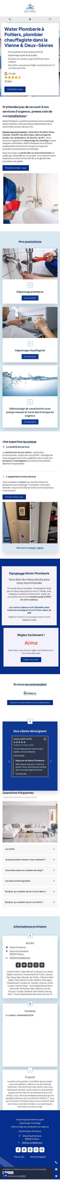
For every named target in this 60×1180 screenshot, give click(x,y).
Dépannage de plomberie (15, 132)
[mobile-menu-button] (50, 19)
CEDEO (22, 1176)
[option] (30, 693)
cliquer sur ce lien (14, 619)
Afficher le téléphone (32, 1142)
